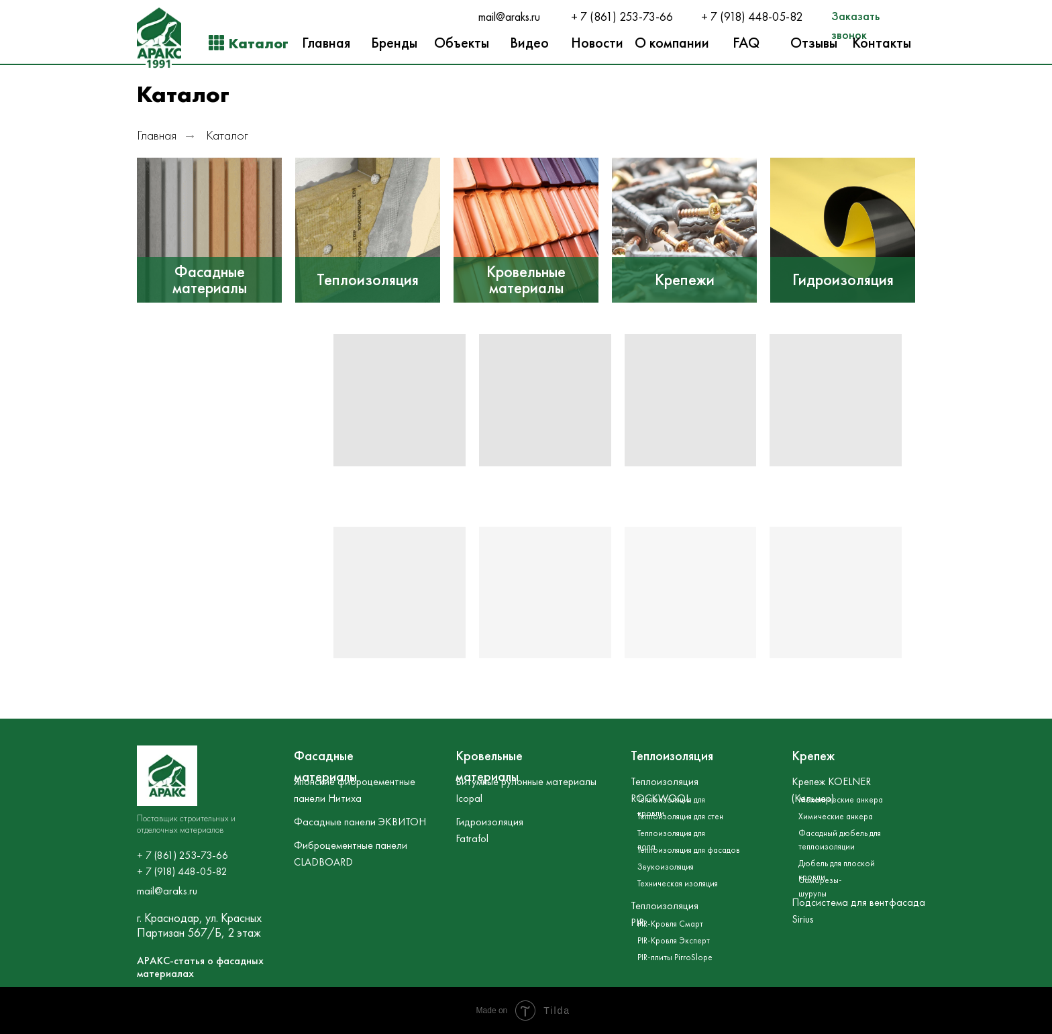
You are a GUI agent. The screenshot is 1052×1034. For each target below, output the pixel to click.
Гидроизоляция (843, 279)
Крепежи (685, 279)
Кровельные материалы (526, 279)
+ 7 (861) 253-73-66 (622, 16)
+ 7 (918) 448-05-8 (179, 871)
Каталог (227, 135)
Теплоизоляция (368, 279)
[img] (209, 230)
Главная (156, 135)
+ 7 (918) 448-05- (745, 16)
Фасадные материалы (209, 279)
